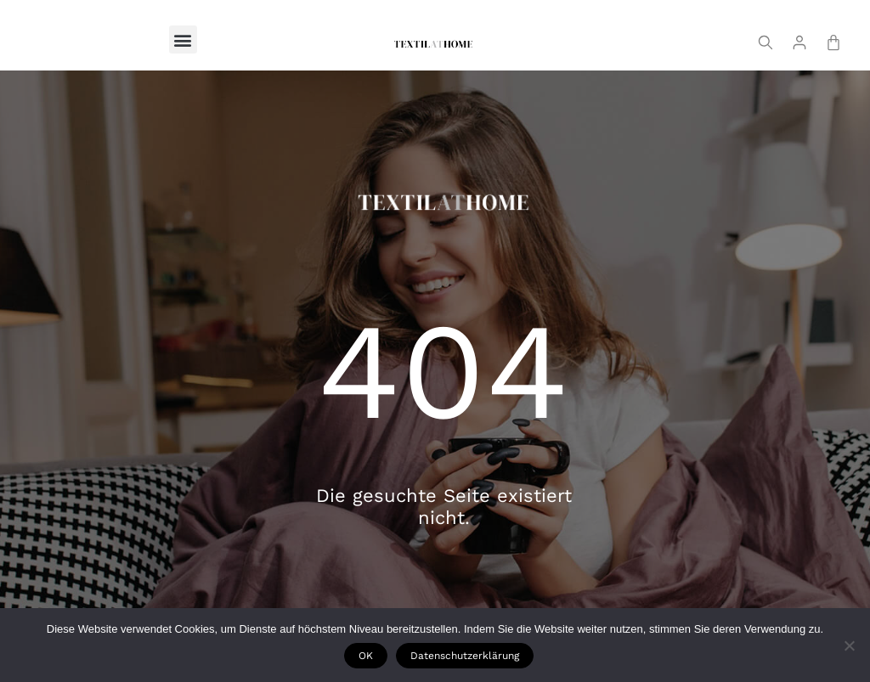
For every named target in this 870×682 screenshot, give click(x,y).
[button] (183, 39)
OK (366, 656)
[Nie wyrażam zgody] (848, 645)
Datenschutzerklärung (465, 656)
